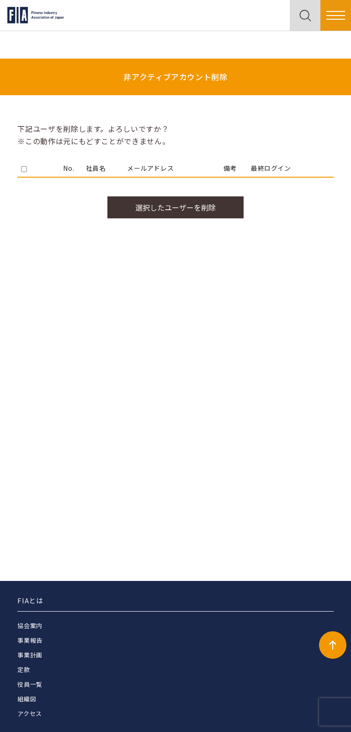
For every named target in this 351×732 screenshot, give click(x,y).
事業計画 (30, 655)
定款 (23, 669)
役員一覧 (30, 684)
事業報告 (30, 640)
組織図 (26, 698)
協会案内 (30, 625)
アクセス (29, 713)
